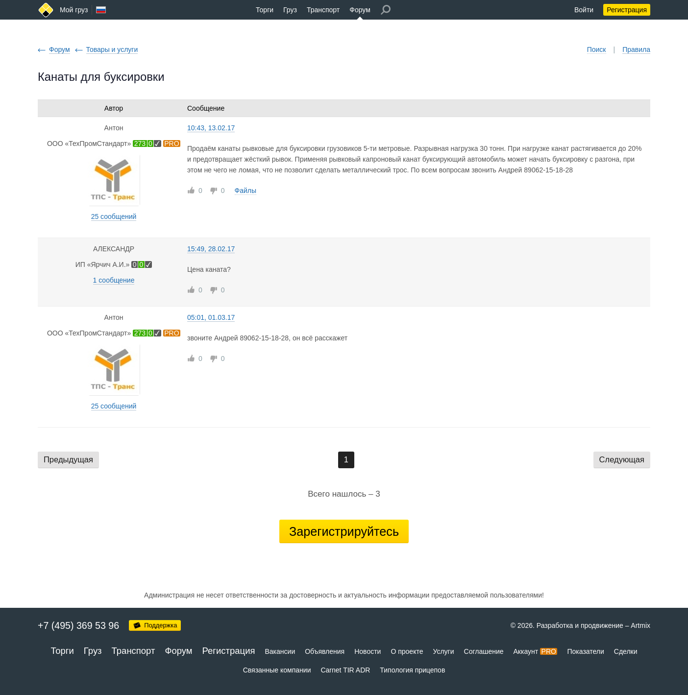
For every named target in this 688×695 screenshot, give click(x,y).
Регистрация (627, 10)
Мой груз (74, 10)
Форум (359, 10)
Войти (583, 10)
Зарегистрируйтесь (344, 531)
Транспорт (323, 10)
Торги (264, 10)
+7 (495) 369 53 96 (78, 625)
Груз (290, 10)
